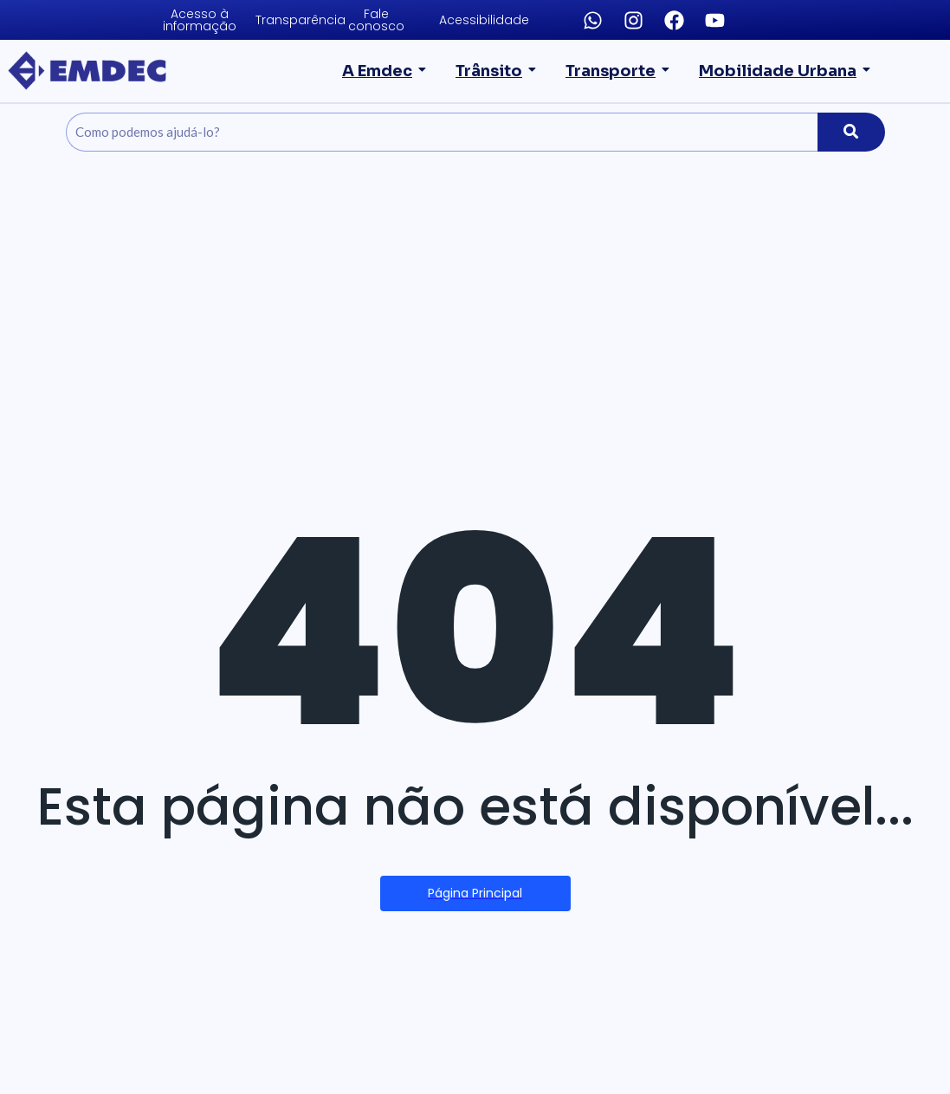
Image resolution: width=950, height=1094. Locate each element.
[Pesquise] (442, 132)
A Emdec (391, 71)
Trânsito (500, 71)
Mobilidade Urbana (783, 71)
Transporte (619, 71)
